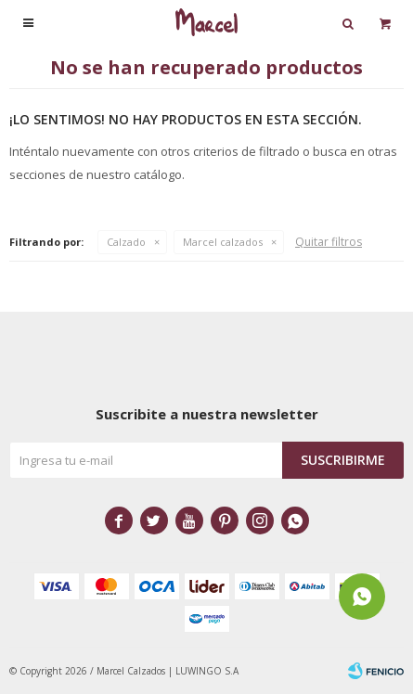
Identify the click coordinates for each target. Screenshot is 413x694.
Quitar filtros (328, 242)
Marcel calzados (223, 242)
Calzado (126, 242)
